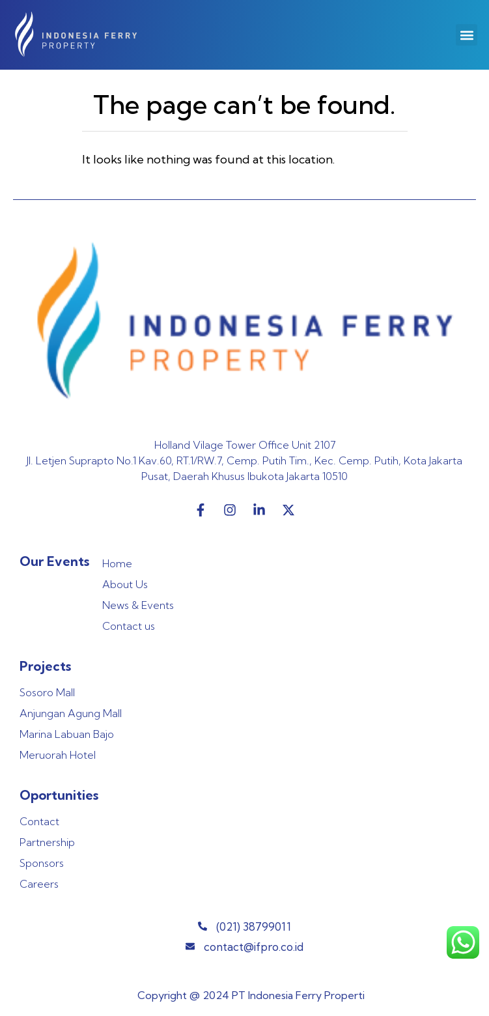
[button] (466, 35)
